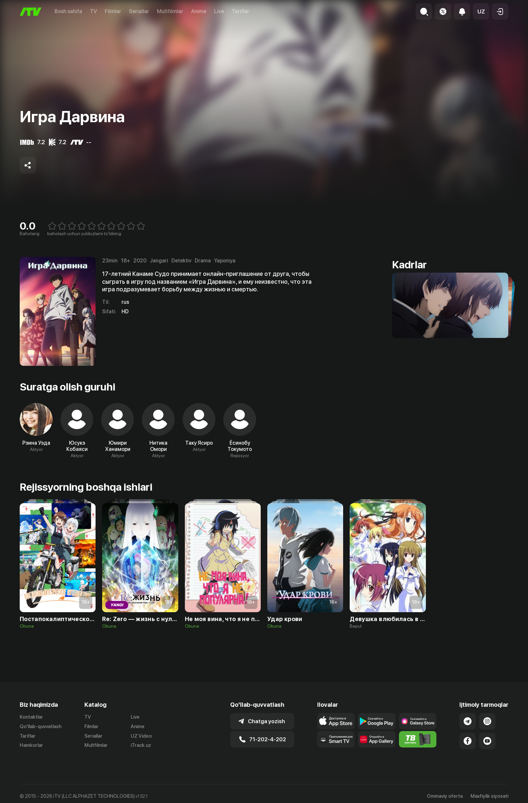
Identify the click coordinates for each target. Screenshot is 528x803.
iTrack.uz (141, 745)
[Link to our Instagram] (487, 721)
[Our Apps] (336, 739)
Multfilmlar (170, 11)
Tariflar (240, 11)
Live (219, 11)
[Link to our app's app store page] (336, 721)
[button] (481, 11)
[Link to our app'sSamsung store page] (418, 721)
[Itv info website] (418, 739)
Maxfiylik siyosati (489, 796)
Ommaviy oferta (445, 796)
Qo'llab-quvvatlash (40, 726)
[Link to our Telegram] (467, 721)
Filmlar (113, 11)
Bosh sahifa (68, 11)
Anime (198, 11)
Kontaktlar (31, 717)
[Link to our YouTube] (487, 741)
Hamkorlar (31, 745)
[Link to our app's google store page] (377, 721)
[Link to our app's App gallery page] (377, 739)
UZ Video (141, 736)
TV (93, 11)
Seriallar (139, 11)
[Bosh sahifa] (30, 11)
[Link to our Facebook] (467, 741)
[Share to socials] (28, 165)
